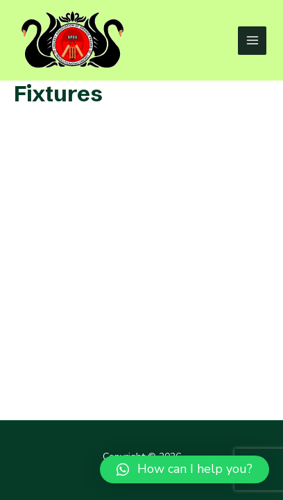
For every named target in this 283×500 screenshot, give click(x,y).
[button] (184, 469)
